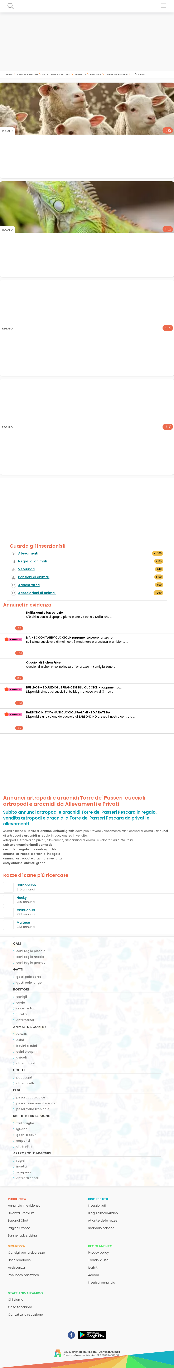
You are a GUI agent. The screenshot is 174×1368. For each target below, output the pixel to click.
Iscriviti (93, 1267)
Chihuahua (26, 910)
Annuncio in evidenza (24, 1205)
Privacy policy (98, 1252)
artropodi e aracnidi (56, 74)
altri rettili (24, 1146)
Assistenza (16, 1267)
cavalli (21, 1034)
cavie (20, 1002)
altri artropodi (27, 1178)
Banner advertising (22, 1235)
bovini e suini (26, 1046)
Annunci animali (27, 74)
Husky (22, 897)
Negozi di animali (32, 561)
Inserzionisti (97, 1205)
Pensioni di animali (33, 577)
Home (9, 74)
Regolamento (100, 1246)
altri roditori (25, 1020)
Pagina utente (19, 1228)
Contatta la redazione (25, 1314)
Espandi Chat (18, 1220)
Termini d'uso (98, 1260)
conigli (21, 997)
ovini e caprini (27, 1052)
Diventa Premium (21, 1213)
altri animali (25, 1063)
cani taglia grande (30, 963)
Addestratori (29, 585)
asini (20, 1040)
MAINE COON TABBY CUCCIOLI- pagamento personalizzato (69, 638)
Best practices (19, 1260)
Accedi (93, 1275)
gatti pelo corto (28, 977)
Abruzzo (80, 74)
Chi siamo (15, 1299)
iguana (22, 1129)
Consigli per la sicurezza (26, 1252)
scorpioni (23, 1172)
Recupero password (23, 1275)
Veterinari (26, 569)
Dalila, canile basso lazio (44, 613)
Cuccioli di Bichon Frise (43, 663)
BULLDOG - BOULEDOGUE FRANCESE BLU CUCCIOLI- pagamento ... (74, 688)
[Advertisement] (87, 41)
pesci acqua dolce (30, 1097)
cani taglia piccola (30, 951)
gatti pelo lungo (29, 983)
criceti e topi (26, 1008)
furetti (21, 1014)
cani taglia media (30, 957)
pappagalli (24, 1077)
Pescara (95, 74)
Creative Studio (84, 1355)
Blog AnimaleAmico (103, 1213)
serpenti (23, 1141)
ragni (20, 1161)
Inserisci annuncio (101, 1282)
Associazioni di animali (37, 593)
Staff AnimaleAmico (25, 1293)
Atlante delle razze (102, 1220)
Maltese (23, 922)
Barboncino (26, 885)
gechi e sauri (26, 1135)
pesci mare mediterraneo (37, 1103)
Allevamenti (28, 553)
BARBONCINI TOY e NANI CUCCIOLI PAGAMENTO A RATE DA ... (69, 712)
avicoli (21, 1057)
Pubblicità (17, 1199)
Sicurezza (16, 1246)
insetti (21, 1166)
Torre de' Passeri (116, 74)
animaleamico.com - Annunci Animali (96, 1351)
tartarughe (25, 1123)
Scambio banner (101, 1228)
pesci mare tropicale (32, 1109)
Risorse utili (98, 1199)
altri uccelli (25, 1083)
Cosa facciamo (20, 1307)
